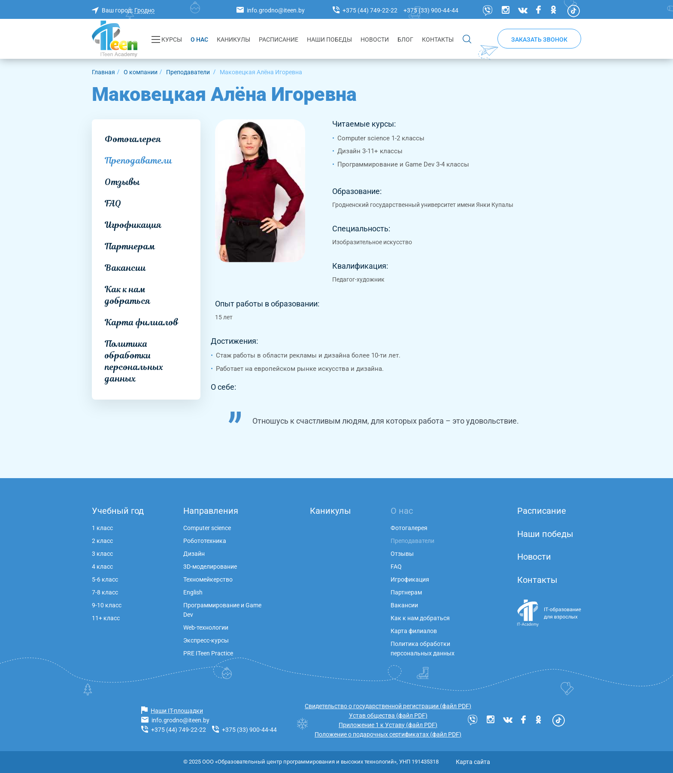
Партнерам (130, 246)
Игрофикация (133, 225)
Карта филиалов (141, 322)
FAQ (113, 203)
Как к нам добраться (127, 295)
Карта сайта (473, 762)
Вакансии (125, 268)
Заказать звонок (539, 39)
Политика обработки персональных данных (134, 361)
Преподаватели (138, 161)
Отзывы (122, 182)
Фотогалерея (133, 139)
